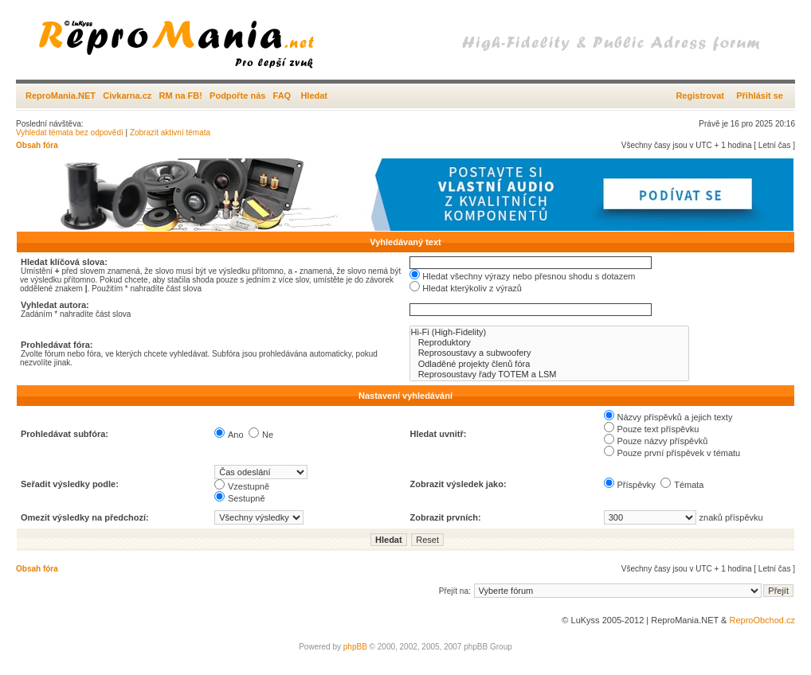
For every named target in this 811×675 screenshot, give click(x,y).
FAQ (282, 95)
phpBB (355, 646)
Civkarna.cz (127, 95)
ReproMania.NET (60, 95)
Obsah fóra (37, 145)
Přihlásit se (759, 95)
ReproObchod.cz (762, 620)
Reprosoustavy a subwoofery (549, 353)
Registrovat (700, 95)
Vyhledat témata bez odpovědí (69, 132)
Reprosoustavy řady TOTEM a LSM (549, 374)
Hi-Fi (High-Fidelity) (549, 332)
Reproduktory (549, 343)
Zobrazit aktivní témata (170, 132)
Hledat (313, 95)
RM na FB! (180, 95)
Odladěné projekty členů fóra (549, 364)
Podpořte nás (237, 95)
